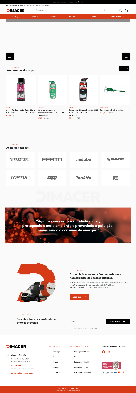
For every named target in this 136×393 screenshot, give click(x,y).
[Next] (126, 56)
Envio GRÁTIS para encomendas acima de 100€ (68, 2)
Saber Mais (76, 297)
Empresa (72, 17)
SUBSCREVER (117, 321)
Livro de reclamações (82, 357)
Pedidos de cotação (117, 17)
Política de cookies (81, 367)
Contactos (92, 17)
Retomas (35, 17)
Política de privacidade (82, 362)
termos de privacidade (89, 328)
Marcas (53, 17)
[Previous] (10, 56)
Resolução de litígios (81, 352)
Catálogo (15, 17)
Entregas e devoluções (82, 372)
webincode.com (75, 390)
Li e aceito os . (84, 328)
